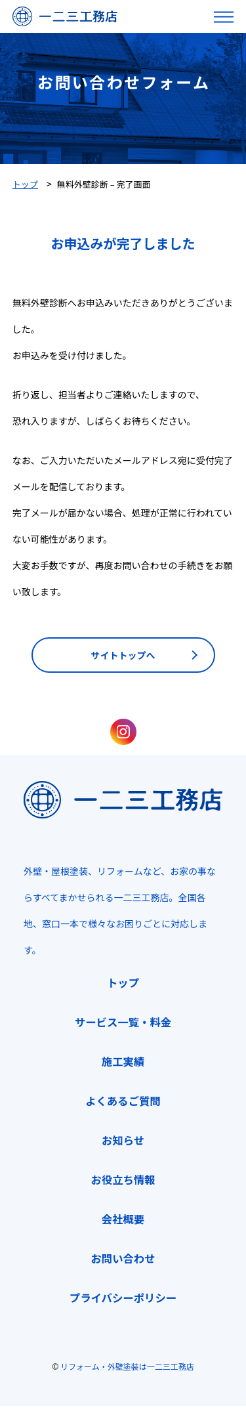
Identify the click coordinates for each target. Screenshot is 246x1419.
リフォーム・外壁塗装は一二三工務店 (127, 1366)
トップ (123, 982)
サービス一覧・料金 (123, 1022)
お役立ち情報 (123, 1179)
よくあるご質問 (123, 1101)
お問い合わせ (123, 1258)
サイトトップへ (123, 655)
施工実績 (123, 1061)
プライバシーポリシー (123, 1297)
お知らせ (123, 1140)
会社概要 (123, 1219)
